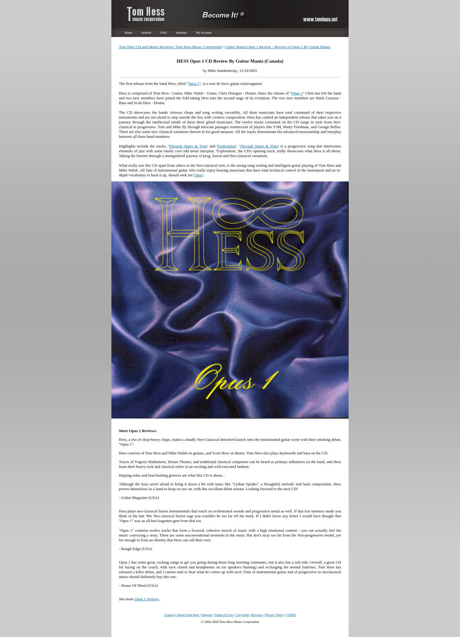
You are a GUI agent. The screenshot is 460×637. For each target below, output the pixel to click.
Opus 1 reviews (147, 599)
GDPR (291, 615)
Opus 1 (193, 83)
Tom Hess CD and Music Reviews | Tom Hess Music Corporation (170, 47)
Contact (169, 615)
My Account (204, 32)
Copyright (242, 615)
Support (207, 615)
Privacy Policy (274, 615)
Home (128, 32)
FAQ (163, 32)
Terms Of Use (223, 615)
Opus (198, 175)
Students (181, 32)
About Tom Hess (188, 615)
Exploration (226, 146)
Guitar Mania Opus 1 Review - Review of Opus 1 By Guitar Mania (277, 47)
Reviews (257, 615)
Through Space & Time (188, 146)
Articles (146, 32)
